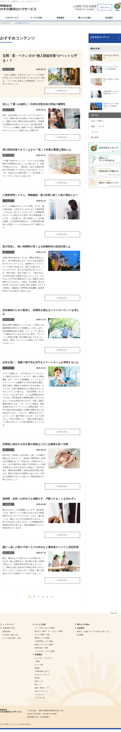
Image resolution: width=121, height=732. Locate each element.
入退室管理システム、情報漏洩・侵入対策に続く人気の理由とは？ (40, 195)
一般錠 (37, 664)
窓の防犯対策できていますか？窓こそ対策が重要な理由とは (36, 150)
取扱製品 (60, 18)
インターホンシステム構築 (44, 654)
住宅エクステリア (41, 694)
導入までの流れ (84, 18)
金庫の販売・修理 (41, 650)
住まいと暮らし (97, 121)
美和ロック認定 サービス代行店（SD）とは (93, 634)
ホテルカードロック (42, 677)
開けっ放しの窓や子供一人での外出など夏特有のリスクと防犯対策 (40, 549)
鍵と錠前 (95, 137)
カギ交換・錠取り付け (10, 637)
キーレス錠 (39, 667)
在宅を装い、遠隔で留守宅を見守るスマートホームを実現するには (40, 364)
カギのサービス (12, 18)
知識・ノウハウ (97, 126)
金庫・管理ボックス (42, 690)
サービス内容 (36, 18)
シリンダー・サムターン (44, 661)
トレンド (95, 132)
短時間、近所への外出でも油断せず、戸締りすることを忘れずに (39, 501)
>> (52, 599)
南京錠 (37, 681)
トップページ (5, 23)
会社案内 (109, 18)
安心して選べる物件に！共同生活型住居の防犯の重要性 (33, 104)
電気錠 (37, 671)
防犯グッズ (39, 684)
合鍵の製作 (6, 634)
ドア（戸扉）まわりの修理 (44, 631)
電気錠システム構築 (42, 641)
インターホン (40, 697)
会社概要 (80, 637)
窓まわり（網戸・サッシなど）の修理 (49, 634)
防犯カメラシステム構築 (44, 647)
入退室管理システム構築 (44, 644)
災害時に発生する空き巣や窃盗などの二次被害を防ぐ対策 (35, 446)
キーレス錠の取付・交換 (11, 641)
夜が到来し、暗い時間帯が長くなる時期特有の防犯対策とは (36, 247)
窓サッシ (38, 687)
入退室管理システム (42, 674)
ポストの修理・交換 (42, 637)
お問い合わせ (105, 7)
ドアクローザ (40, 700)
